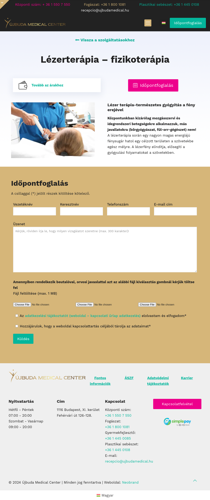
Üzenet (105, 247)
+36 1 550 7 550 (118, 415)
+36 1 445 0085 (118, 438)
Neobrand (130, 482)
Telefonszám (128, 208)
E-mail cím (175, 208)
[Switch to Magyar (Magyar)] (105, 495)
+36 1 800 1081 (117, 427)
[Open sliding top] (4, 4)
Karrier (187, 378)
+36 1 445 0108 (117, 450)
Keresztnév (81, 208)
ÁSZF (129, 378)
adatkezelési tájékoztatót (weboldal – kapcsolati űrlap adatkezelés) (83, 316)
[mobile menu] (147, 22)
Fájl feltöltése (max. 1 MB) (103, 287)
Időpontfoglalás (188, 23)
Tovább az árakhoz (47, 85)
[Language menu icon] (164, 22)
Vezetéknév (34, 208)
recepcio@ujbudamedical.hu (129, 461)
